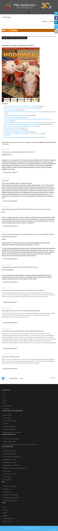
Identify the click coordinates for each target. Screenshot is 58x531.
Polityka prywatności (8, 518)
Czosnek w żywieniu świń (11, 117)
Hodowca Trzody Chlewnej (9, 421)
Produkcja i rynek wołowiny (9, 441)
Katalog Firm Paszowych (9, 426)
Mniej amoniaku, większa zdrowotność (15, 115)
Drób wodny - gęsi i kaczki (9, 474)
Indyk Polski (6, 423)
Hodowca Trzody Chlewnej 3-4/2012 (18, 45)
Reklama (5, 512)
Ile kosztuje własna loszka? (12, 128)
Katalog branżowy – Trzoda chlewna (12, 432)
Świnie (4, 400)
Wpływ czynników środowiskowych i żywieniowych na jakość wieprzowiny (25, 111)
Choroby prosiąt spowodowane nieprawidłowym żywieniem (21, 106)
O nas (4, 507)
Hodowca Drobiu (7, 415)
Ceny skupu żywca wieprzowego (11, 497)
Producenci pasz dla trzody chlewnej (12, 456)
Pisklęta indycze (7, 471)
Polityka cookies (7, 521)
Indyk (4, 403)
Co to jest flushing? (10, 110)
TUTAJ (7, 144)
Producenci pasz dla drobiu (9, 451)
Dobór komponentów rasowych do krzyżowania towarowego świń (23, 122)
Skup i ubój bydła (7, 479)
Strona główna (7, 17)
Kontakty (5, 515)
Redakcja (5, 510)
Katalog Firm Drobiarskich (9, 429)
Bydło (4, 397)
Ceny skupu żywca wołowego (10, 494)
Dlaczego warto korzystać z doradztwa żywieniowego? (20, 108)
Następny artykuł (13, 378)
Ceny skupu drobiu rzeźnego (10, 486)
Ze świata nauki (7, 406)
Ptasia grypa (6, 408)
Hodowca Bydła (7, 418)
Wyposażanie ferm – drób (9, 459)
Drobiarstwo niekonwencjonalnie (11, 438)
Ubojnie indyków (7, 477)
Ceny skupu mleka (7, 492)
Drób (4, 394)
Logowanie (44, 21)
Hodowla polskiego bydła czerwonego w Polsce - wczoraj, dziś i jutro (20, 444)
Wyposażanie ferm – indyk (9, 462)
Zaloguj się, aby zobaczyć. (10, 172)
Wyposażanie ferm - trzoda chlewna (12, 465)
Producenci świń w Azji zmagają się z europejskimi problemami (22, 137)
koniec (21, 378)
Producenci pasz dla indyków (10, 453)
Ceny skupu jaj (6, 489)
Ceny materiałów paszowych (10, 500)
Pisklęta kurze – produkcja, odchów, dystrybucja (14, 468)
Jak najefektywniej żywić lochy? (13, 130)
